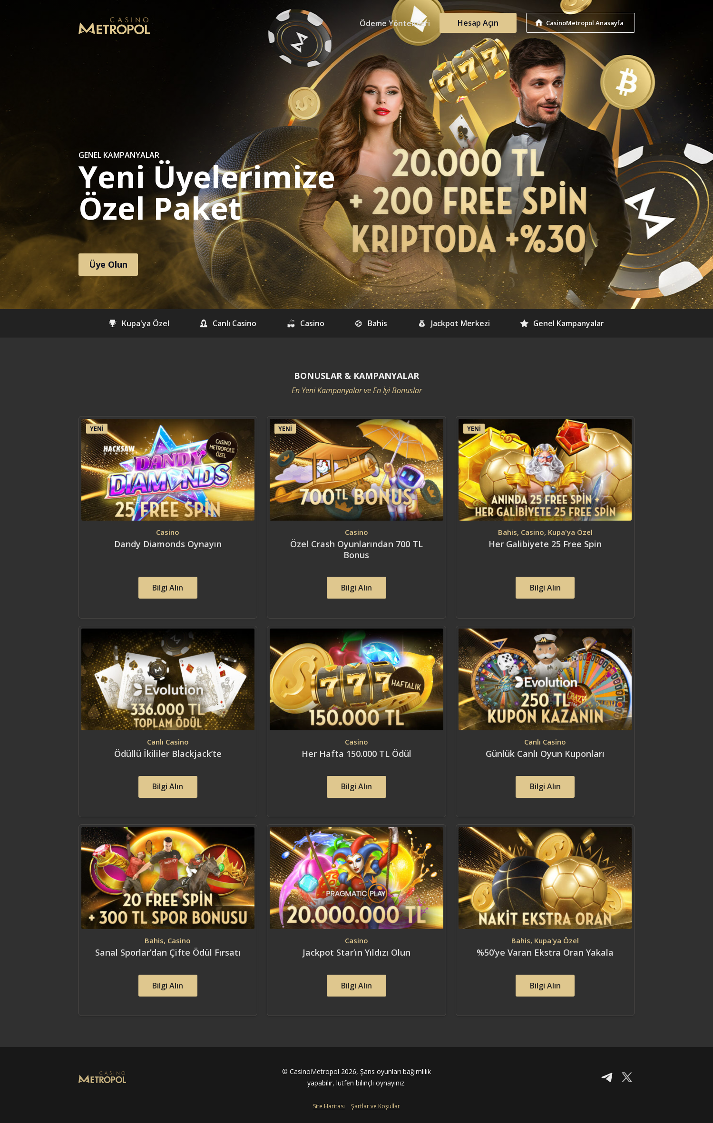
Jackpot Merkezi (454, 323)
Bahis (371, 323)
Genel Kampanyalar (563, 323)
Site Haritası (329, 1107)
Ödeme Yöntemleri (395, 23)
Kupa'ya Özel (137, 323)
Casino (305, 323)
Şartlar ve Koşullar (375, 1107)
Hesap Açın (478, 23)
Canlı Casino (227, 323)
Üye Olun (108, 264)
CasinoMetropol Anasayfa (585, 23)
